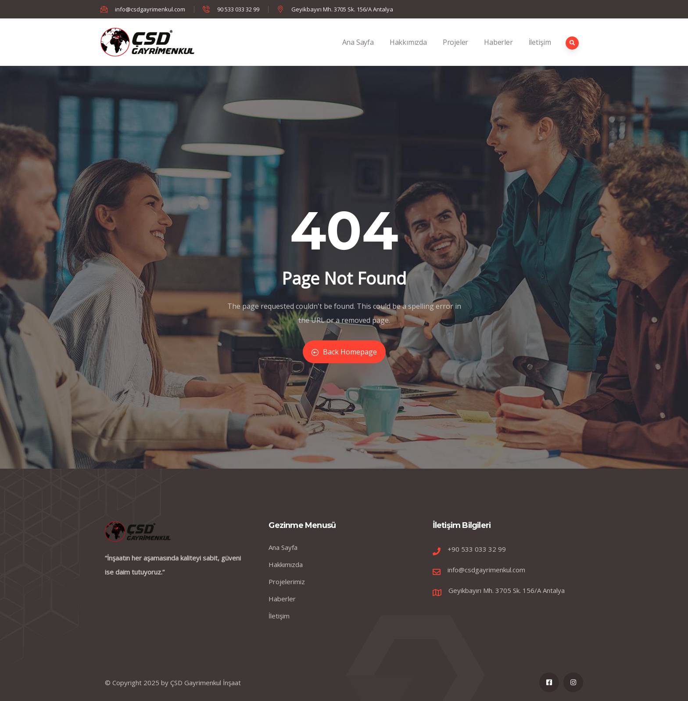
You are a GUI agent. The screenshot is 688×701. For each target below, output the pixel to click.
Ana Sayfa (358, 51)
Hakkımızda (408, 51)
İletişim (540, 51)
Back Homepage (344, 352)
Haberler (498, 51)
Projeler (455, 51)
